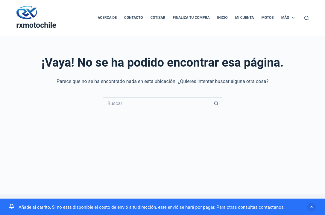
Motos (267, 18)
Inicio (222, 18)
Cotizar (158, 18)
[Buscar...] (156, 103)
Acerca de (107, 18)
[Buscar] (306, 18)
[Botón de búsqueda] (216, 103)
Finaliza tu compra (191, 18)
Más (289, 18)
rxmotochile (36, 25)
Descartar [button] (311, 206)
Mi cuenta (244, 18)
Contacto (133, 18)
